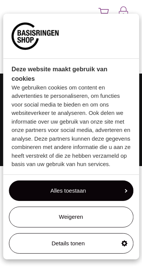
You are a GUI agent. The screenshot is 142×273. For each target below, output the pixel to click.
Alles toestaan (88, 190)
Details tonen (89, 243)
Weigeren (71, 216)
